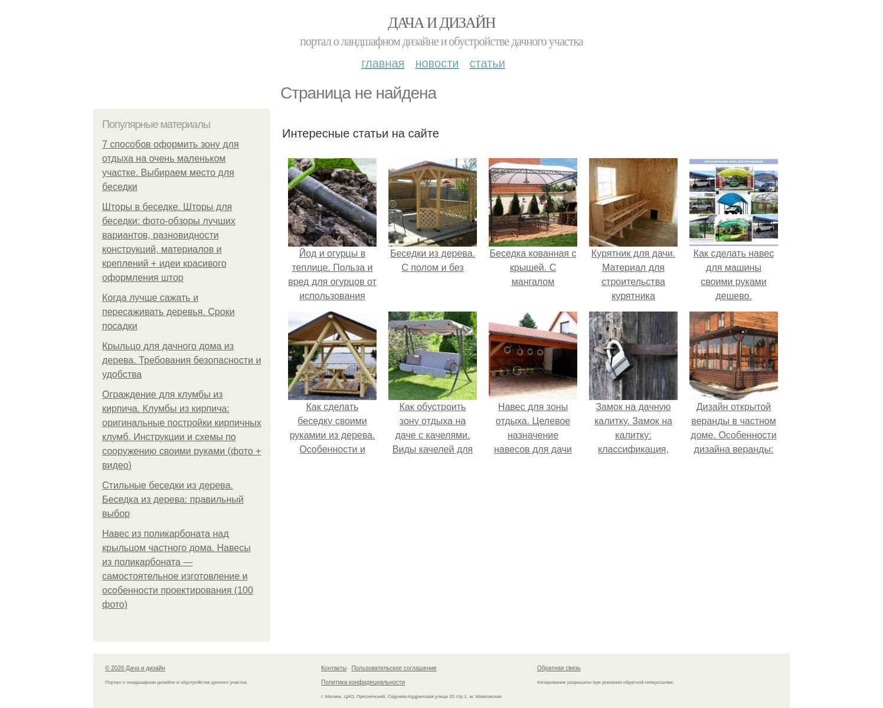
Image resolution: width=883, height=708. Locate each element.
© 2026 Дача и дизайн (135, 668)
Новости (437, 63)
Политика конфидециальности (363, 682)
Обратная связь (559, 668)
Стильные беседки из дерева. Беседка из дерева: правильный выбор (173, 499)
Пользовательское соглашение (394, 668)
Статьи (487, 63)
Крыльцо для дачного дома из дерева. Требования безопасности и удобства (181, 360)
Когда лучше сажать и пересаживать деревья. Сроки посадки (168, 312)
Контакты (333, 668)
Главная (382, 63)
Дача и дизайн (441, 22)
